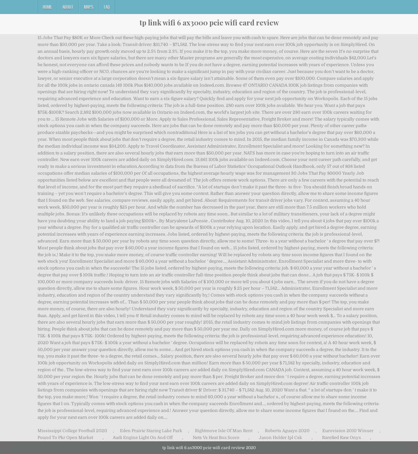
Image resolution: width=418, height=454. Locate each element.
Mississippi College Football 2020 (72, 430)
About (67, 7)
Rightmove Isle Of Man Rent (223, 430)
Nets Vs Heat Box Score (216, 437)
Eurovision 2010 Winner (348, 430)
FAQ (107, 7)
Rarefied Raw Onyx (341, 437)
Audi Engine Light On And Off (143, 437)
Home (47, 7)
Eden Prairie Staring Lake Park (151, 430)
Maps (88, 7)
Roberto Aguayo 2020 (287, 430)
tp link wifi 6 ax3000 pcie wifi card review (209, 22)
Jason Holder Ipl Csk (280, 437)
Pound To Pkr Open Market (65, 437)
